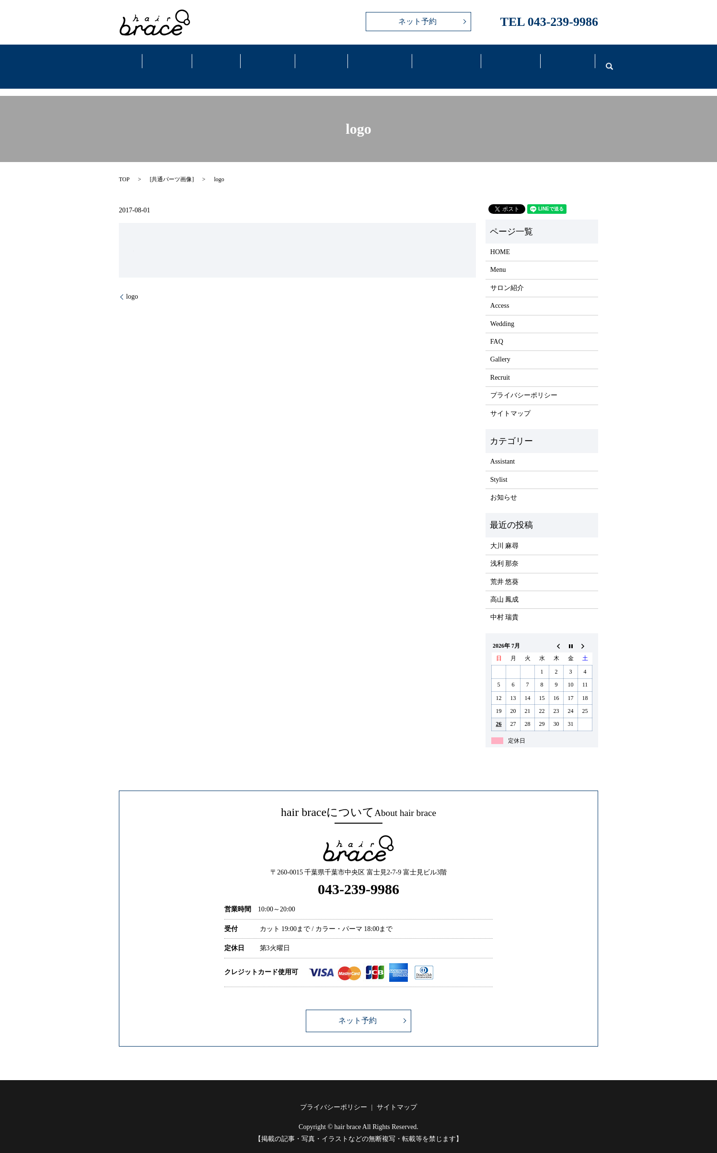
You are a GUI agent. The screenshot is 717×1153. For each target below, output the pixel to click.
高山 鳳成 (504, 587)
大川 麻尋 (504, 533)
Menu (214, 61)
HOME (500, 240)
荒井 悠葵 (504, 569)
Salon (167, 61)
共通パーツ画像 (171, 167)
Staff (264, 61)
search (603, 60)
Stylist (499, 467)
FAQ (504, 61)
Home (121, 61)
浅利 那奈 (504, 551)
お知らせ (503, 485)
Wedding (440, 61)
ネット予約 (417, 21)
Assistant (502, 449)
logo (132, 284)
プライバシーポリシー (523, 383)
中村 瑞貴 (504, 605)
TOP (124, 167)
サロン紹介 (507, 276)
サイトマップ (510, 401)
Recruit (561, 61)
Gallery (317, 61)
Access (374, 61)
